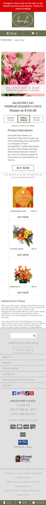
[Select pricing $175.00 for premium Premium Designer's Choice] (36, 119)
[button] (23, 442)
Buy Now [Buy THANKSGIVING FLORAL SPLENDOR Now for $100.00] (23, 217)
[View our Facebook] (14, 394)
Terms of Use (23, 495)
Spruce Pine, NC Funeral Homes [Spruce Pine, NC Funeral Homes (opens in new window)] (16, 469)
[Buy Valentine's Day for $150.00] (23, 168)
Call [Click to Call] (8, 502)
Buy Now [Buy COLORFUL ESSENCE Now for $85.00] (23, 254)
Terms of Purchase (30, 491)
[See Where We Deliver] (23, 350)
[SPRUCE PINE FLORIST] (23, 27)
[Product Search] (23, 335)
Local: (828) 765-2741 (23, 414)
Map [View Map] (23, 502)
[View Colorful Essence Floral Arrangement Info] (23, 234)
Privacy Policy (12, 491)
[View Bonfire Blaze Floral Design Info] (23, 272)
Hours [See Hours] (38, 502)
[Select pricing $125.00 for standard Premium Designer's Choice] (10, 119)
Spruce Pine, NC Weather (18, 482)
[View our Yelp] (32, 394)
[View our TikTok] (27, 394)
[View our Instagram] (23, 394)
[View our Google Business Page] (19, 394)
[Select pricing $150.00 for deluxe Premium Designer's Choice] (23, 119)
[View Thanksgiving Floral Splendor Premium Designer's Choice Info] (23, 197)
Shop (11, 33)
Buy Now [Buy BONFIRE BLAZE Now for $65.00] (23, 292)
